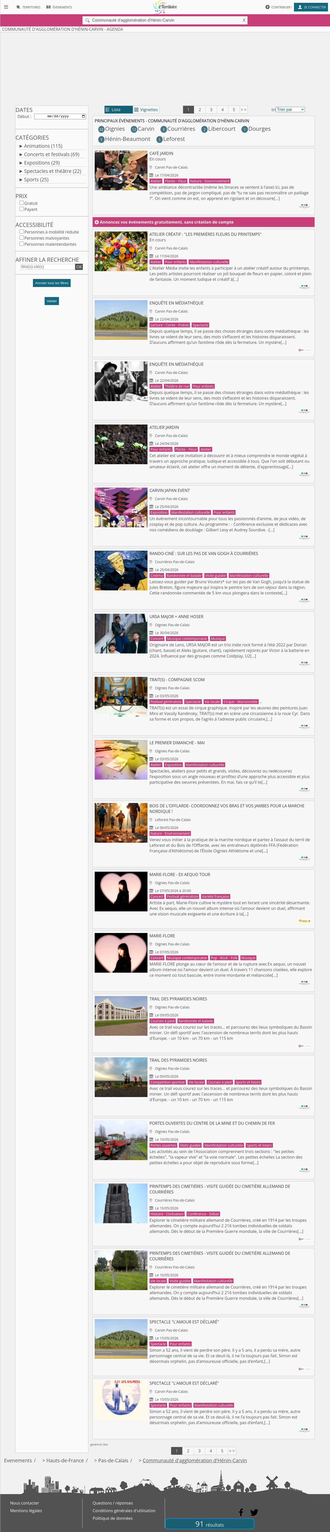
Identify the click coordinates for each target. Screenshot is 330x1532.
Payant (30, 210)
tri (274, 109)
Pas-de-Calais (113, 1460)
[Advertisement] (165, 68)
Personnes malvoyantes (46, 239)
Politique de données (113, 1518)
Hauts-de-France (65, 1460)
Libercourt (218, 129)
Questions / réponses (113, 1503)
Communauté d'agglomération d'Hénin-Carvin (195, 1460)
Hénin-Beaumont (124, 139)
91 (209, 1524)
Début (23, 117)
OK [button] (79, 268)
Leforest (170, 139)
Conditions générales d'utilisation (124, 1510)
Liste (113, 109)
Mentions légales (26, 1510)
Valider (52, 302)
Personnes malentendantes (50, 245)
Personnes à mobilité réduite (51, 233)
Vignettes (146, 109)
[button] (51, 286)
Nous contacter (24, 1503)
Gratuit (31, 204)
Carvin (142, 129)
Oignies (111, 129)
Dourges (256, 129)
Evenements (18, 1460)
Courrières (177, 129)
